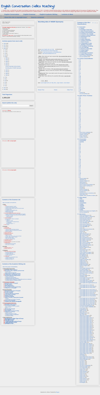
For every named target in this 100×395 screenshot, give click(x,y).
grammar (82, 200)
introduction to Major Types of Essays (14, 318)
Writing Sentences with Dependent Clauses (12, 274)
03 (5, 82)
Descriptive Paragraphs (9, 291)
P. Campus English (84, 50)
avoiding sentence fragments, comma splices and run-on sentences (18, 279)
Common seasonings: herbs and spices (12, 66)
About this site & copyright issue (15, 17)
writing (81, 209)
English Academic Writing (48, 14)
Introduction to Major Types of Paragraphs (12, 290)
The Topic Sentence (8, 284)
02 (5, 83)
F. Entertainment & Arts (85, 36)
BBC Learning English (12, 140)
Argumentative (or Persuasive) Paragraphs (13, 299)
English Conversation (11, 14)
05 (5, 80)
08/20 (7, 70)
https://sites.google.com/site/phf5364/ (9, 202)
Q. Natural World (83, 51)
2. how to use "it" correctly (9, 244)
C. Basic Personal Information (86, 31)
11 (5, 51)
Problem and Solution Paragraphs (13, 301)
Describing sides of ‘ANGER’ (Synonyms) (13, 68)
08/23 (7, 63)
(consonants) (83, 140)
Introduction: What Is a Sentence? (11, 269)
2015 (5, 48)
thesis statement (8, 306)
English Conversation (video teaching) (28, 6)
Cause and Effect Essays (11, 322)
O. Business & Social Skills (86, 48)
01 (5, 85)
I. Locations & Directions (85, 40)
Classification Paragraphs (9, 296)
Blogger (57, 392)
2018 (5, 43)
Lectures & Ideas (67, 14)
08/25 (7, 61)
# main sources (81, 214)
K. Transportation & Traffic (86, 43)
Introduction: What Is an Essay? (11, 304)
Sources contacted (37, 17)
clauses (8, 224)
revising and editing (9, 315)
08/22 (7, 64)
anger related (60, 82)
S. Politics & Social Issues (86, 54)
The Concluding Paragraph (10, 308)
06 (5, 78)
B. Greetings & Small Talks (86, 29)
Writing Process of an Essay (10, 311)
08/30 (7, 59)
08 (5, 56)
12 (5, 49)
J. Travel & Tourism (84, 42)
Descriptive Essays (9, 319)
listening (82, 201)
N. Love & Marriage (84, 47)
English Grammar (29, 14)
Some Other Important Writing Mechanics (12, 275)
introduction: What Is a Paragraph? (11, 283)
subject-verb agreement (10, 276)
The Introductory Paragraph (10, 305)
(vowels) (82, 141)
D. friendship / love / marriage (86, 33)
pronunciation (83, 202)
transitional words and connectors (12, 278)
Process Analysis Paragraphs (10, 300)
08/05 (7, 73)
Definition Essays (9, 323)
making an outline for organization (12, 314)
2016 (5, 46)
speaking (82, 205)
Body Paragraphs (8, 309)
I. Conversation (81, 27)
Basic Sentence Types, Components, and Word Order (14, 270)
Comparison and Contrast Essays (13, 321)
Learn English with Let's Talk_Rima (48, 82)
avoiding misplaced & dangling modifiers (13, 280)
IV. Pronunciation (82, 139)
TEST (81, 198)
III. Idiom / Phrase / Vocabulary (85, 95)
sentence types (8, 271)
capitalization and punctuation (11, 277)
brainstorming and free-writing (11, 313)
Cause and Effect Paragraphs (10, 294)
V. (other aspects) (82, 197)
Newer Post (41, 90)
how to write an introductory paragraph (12, 305)
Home (55, 90)
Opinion (7, 298)
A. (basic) (82, 28)
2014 (5, 87)
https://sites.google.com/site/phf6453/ (10, 266)
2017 (5, 45)
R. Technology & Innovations (86, 52)
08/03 (7, 75)
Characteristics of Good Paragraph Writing (13, 286)
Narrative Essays (9, 320)
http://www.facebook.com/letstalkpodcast (52, 52)
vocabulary (82, 208)
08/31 (7, 58)
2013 (5, 89)
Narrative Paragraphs (9, 292)
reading (81, 204)
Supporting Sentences (9, 284)
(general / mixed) (9, 312)
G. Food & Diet (83, 37)
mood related (67, 82)
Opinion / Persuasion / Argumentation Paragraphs (14, 297)
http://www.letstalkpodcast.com (49, 53)
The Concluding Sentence (9, 285)
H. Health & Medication (85, 39)
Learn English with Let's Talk (47, 49)
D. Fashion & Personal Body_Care (87, 32)
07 (5, 77)
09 (5, 55)
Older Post (70, 90)
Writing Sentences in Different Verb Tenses (12, 273)
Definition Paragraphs (9, 295)
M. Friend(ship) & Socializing (86, 46)
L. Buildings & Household (86, 44)
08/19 (7, 71)
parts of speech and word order (11, 272)
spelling (82, 206)
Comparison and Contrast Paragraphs (12, 293)
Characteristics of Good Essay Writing (12, 310)
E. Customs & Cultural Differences (87, 35)
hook (7, 307)
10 (5, 53)
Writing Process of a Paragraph (10, 287)
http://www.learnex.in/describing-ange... (49, 50)
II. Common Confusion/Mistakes (85, 58)
